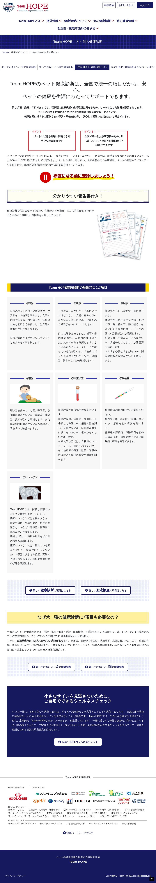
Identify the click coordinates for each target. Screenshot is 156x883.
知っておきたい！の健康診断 (53, 667)
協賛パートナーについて (79, 833)
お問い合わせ (126, 5)
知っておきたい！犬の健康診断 (19, 67)
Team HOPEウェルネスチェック (80, 742)
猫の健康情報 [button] (126, 21)
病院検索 (109, 5)
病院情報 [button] (53, 21)
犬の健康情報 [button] (102, 21)
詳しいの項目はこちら (52, 590)
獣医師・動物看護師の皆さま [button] (77, 28)
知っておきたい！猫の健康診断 (56, 67)
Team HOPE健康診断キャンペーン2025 (132, 67)
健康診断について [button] (76, 21)
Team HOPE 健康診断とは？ (92, 67)
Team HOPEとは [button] (30, 21)
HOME (6, 52)
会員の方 (145, 5)
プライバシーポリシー (15, 876)
